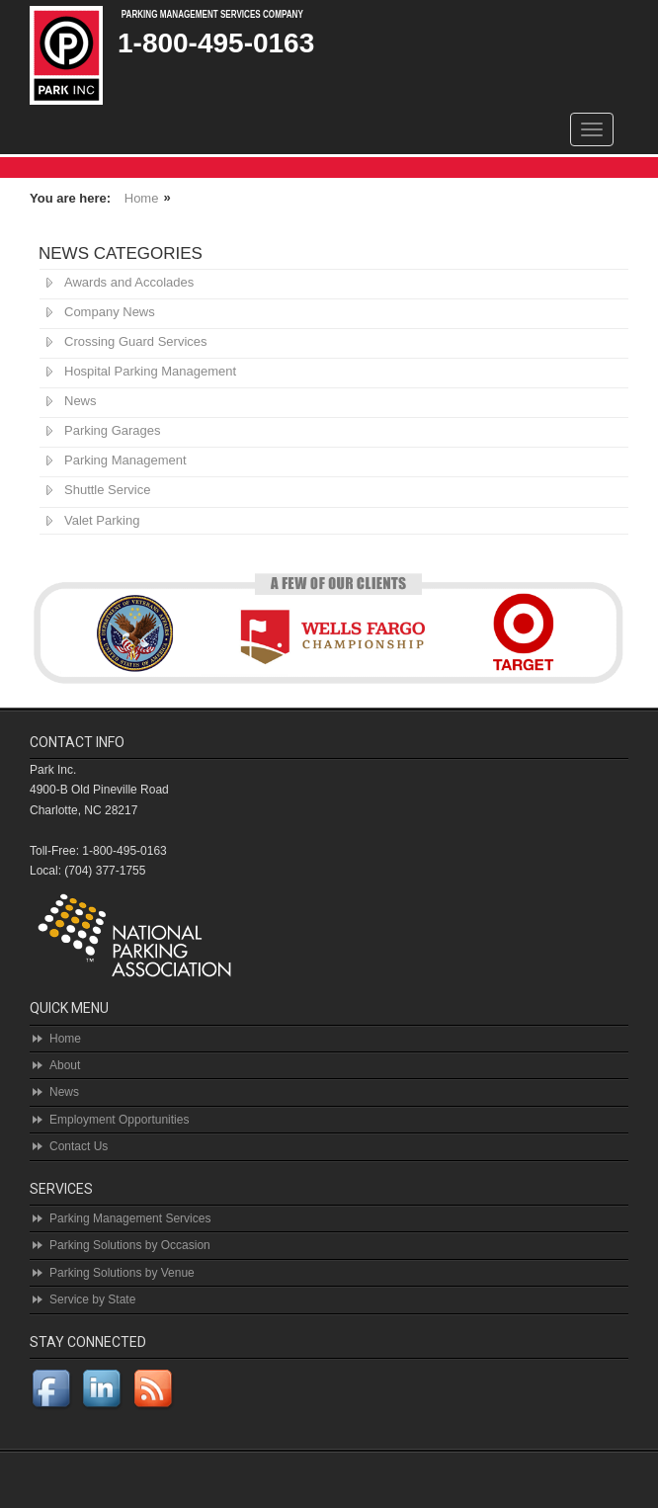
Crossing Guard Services (135, 341)
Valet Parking (101, 520)
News (80, 400)
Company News (109, 311)
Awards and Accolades (129, 282)
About (64, 1065)
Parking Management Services (129, 1218)
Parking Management (125, 460)
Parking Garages (112, 430)
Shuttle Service (107, 489)
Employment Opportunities (119, 1120)
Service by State (92, 1299)
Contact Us (78, 1146)
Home (141, 198)
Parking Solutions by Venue (122, 1273)
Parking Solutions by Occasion (129, 1245)
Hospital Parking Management (150, 371)
